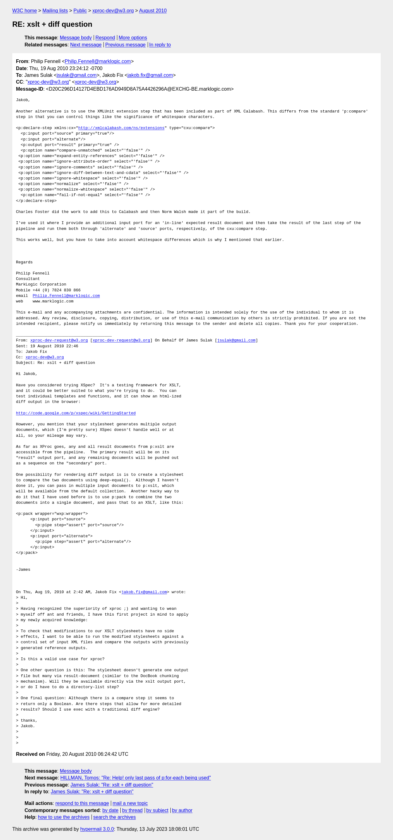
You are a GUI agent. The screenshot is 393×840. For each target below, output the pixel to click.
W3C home (24, 10)
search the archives (114, 817)
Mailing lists (55, 10)
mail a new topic (130, 803)
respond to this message (82, 803)
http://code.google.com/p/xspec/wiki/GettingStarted (76, 413)
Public (80, 10)
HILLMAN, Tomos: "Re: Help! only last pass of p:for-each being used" (135, 777)
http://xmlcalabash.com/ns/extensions (121, 128)
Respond (105, 37)
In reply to (160, 44)
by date (110, 810)
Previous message (125, 44)
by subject (157, 810)
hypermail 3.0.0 (97, 829)
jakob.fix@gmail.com (150, 75)
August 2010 (153, 10)
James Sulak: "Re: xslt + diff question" (111, 784)
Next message (86, 44)
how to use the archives (64, 817)
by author (182, 810)
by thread (132, 810)
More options (133, 37)
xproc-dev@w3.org (113, 10)
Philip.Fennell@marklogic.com (98, 61)
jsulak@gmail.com (77, 75)
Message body (76, 37)
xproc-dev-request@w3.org (59, 340)
